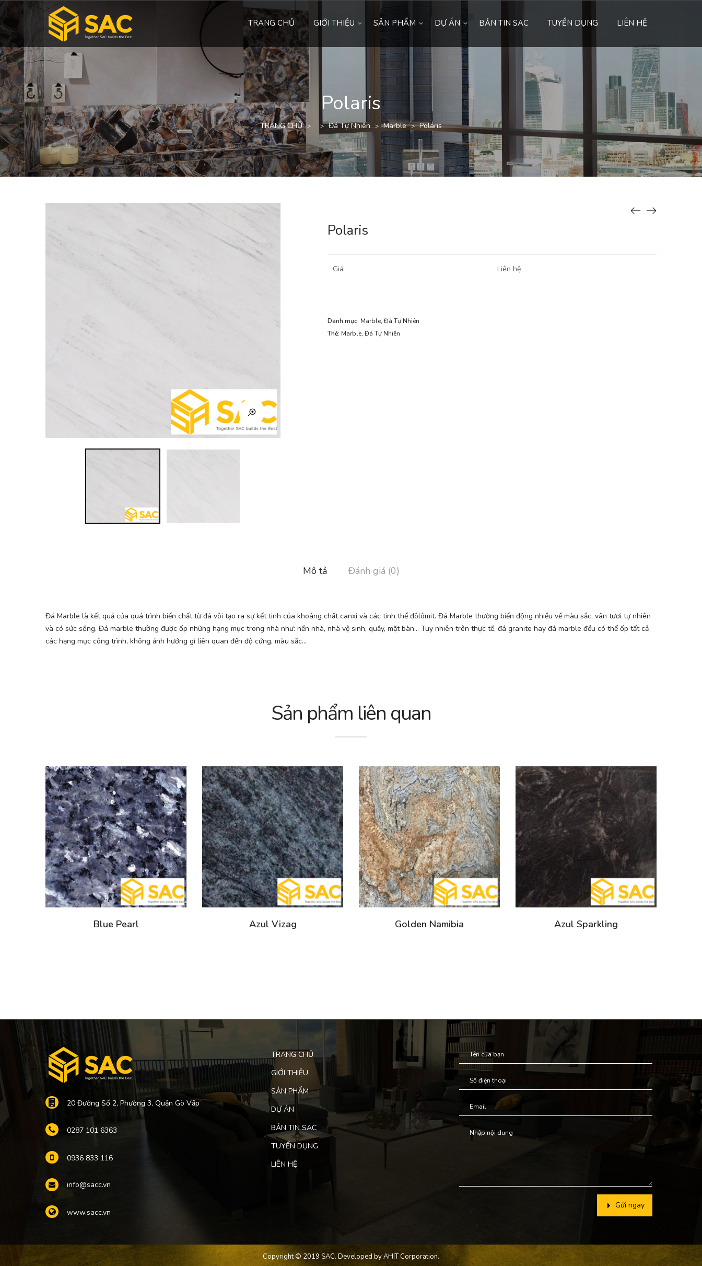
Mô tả (315, 571)
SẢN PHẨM (394, 23)
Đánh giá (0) (374, 571)
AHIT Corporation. (411, 1256)
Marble (394, 126)
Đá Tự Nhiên (349, 126)
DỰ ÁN (447, 23)
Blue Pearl (116, 924)
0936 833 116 (90, 1158)
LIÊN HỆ (632, 23)
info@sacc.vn (89, 1185)
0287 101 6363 (92, 1130)
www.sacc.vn (89, 1212)
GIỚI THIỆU (334, 23)
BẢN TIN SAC (504, 23)
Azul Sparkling (586, 924)
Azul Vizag (273, 924)
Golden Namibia (429, 924)
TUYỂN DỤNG (572, 23)
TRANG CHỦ (271, 23)
